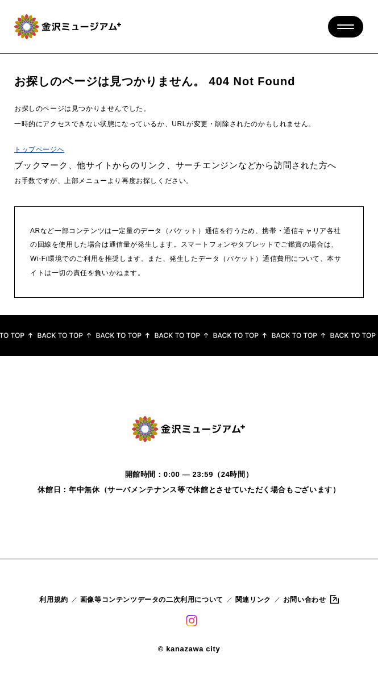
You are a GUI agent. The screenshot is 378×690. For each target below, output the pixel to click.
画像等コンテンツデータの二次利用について (151, 600)
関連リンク (253, 600)
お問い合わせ (304, 600)
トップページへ (39, 149)
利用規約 (53, 600)
